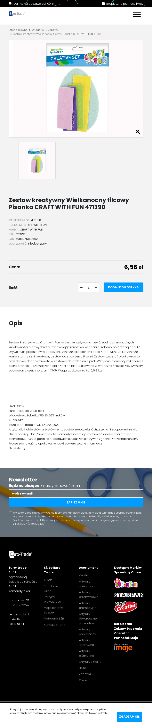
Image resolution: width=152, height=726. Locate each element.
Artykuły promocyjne (87, 605)
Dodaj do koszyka (123, 287)
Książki (83, 575)
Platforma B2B (54, 618)
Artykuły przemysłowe (88, 594)
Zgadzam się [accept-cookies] (129, 717)
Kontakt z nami (54, 625)
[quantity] (88, 287)
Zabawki (53, 30)
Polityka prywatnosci (52, 599)
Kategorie (37, 30)
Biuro (82, 668)
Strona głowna (18, 30)
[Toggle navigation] (136, 15)
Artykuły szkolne (90, 662)
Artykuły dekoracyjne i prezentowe (88, 618)
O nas (48, 580)
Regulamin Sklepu (51, 588)
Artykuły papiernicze (87, 631)
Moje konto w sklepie (53, 610)
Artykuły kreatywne (86, 642)
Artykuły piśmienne (86, 583)
